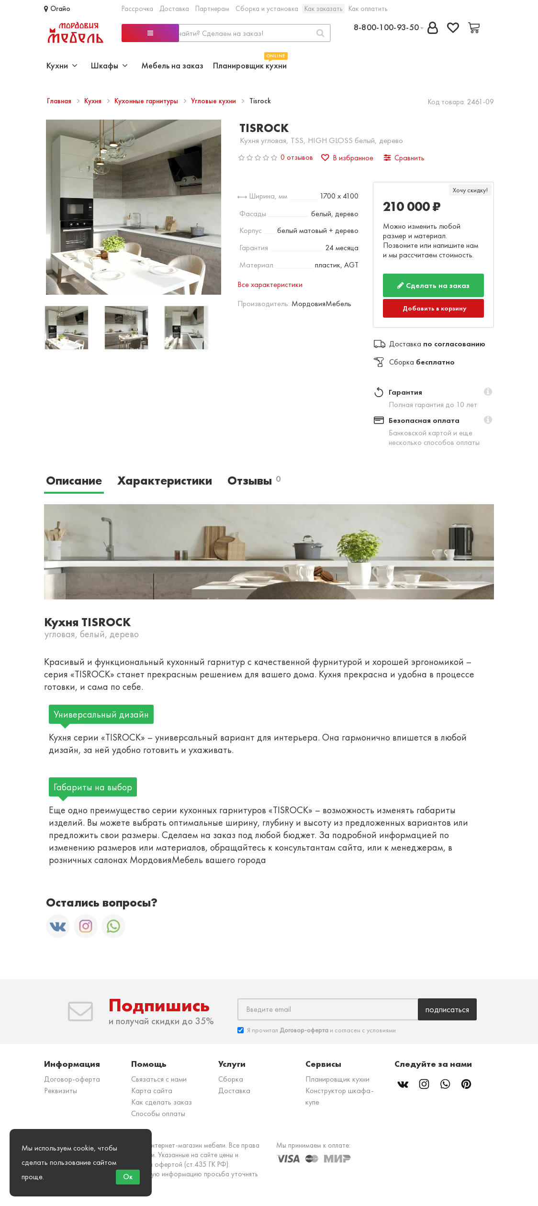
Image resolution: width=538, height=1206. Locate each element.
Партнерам (212, 8)
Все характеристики (270, 284)
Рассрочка (137, 8)
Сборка (230, 1079)
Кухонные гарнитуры (147, 101)
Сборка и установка (266, 8)
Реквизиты (60, 1090)
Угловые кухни (214, 101)
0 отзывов (296, 157)
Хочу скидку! (470, 190)
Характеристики (164, 480)
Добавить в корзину (435, 308)
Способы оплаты (158, 1113)
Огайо (57, 8)
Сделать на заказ (433, 285)
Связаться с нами (159, 1079)
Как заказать (323, 8)
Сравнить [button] (404, 158)
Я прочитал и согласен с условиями (316, 1030)
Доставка (174, 8)
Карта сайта (151, 1090)
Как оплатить (367, 8)
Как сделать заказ (161, 1102)
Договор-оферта (72, 1079)
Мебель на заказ (172, 65)
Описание (74, 480)
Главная (60, 101)
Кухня (93, 101)
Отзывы (253, 480)
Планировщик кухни (250, 64)
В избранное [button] (347, 158)
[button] (488, 392)
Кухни (62, 65)
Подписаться (447, 1009)
